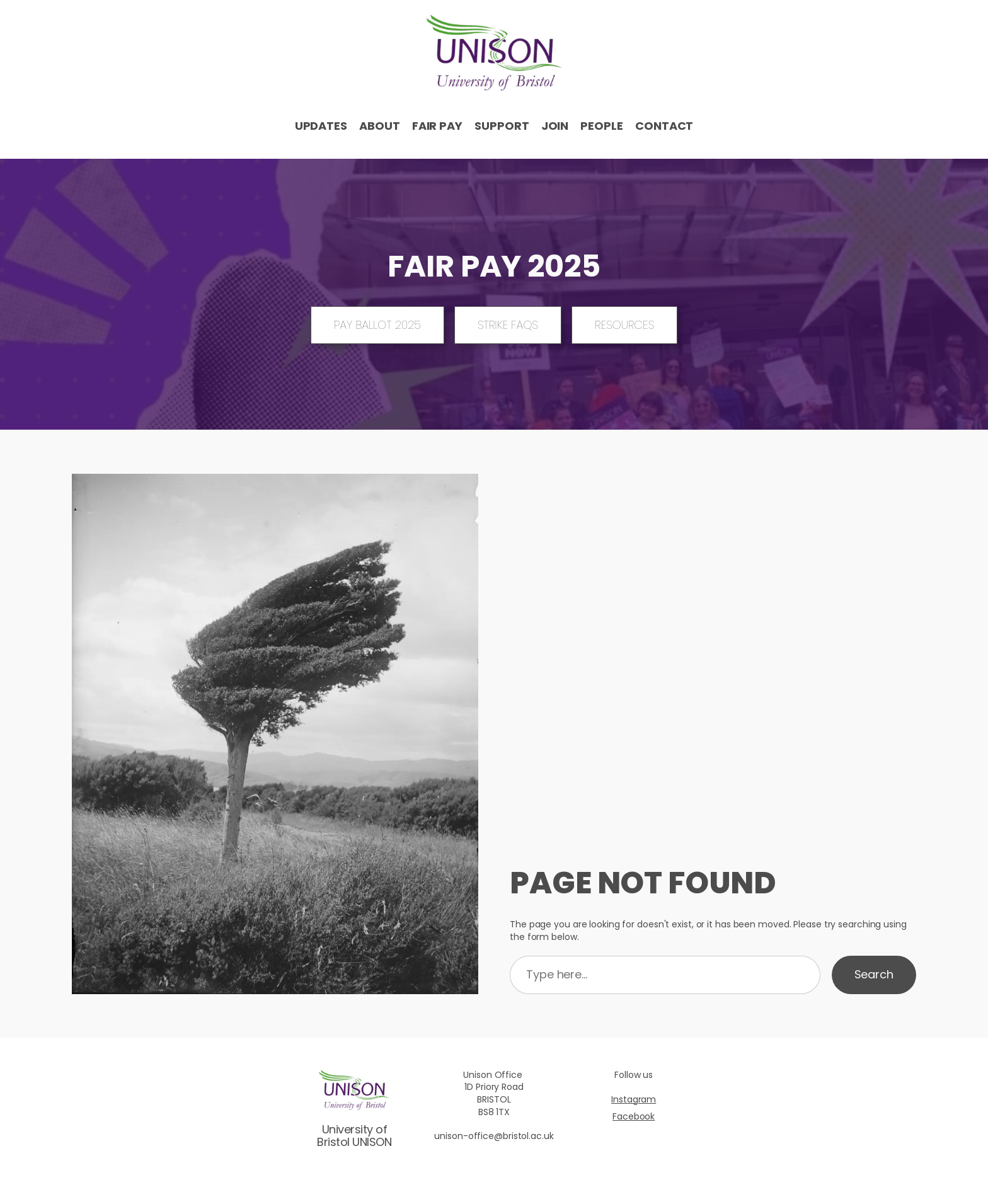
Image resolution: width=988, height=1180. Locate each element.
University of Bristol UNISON (354, 1135)
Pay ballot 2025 (377, 325)
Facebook (633, 1116)
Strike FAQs (508, 325)
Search (873, 974)
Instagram (633, 1099)
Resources (624, 325)
